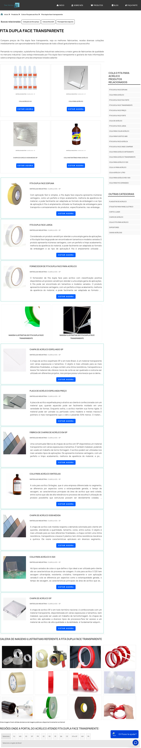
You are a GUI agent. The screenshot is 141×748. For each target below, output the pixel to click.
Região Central (8, 704)
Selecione (6, 681)
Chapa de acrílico (116, 217)
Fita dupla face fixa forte (119, 100)
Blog (115, 5)
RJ (14, 681)
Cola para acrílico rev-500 (119, 178)
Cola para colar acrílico (119, 131)
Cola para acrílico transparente (122, 157)
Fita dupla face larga (117, 126)
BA (61, 681)
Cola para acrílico (116, 95)
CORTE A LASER (114, 212)
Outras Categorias (121, 194)
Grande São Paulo (68, 704)
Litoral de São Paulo (85, 704)
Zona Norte (21, 704)
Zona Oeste (33, 704)
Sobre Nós (77, 5)
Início (60, 5)
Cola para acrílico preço (31, 22)
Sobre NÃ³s (78, 731)
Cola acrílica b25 (48, 22)
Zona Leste (54, 704)
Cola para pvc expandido (119, 183)
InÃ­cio (67, 731)
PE (55, 681)
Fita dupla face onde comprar (121, 147)
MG (20, 681)
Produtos (97, 5)
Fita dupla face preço (117, 110)
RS (49, 681)
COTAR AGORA (11, 109)
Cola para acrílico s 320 (118, 162)
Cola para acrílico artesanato (121, 152)
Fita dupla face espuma (65, 22)
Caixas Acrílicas (115, 233)
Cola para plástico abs (118, 136)
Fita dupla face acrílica (118, 141)
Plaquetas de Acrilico (118, 201)
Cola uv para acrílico (117, 167)
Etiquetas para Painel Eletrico (121, 207)
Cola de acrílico (115, 121)
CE (67, 681)
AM (82, 681)
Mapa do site (103, 731)
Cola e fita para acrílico (118, 222)
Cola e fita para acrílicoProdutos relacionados (119, 77)
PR (38, 681)
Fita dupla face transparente (120, 105)
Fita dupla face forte (117, 116)
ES (26, 681)
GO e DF (74, 681)
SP (32, 681)
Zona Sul (44, 704)
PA (88, 681)
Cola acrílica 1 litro (117, 172)
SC (44, 681)
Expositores (114, 227)
